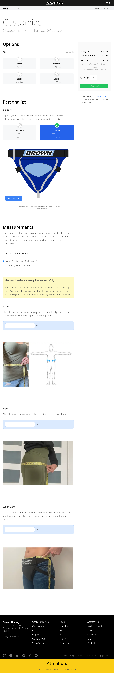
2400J (5, 8)
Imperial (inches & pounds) (17, 265)
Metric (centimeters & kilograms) (20, 261)
